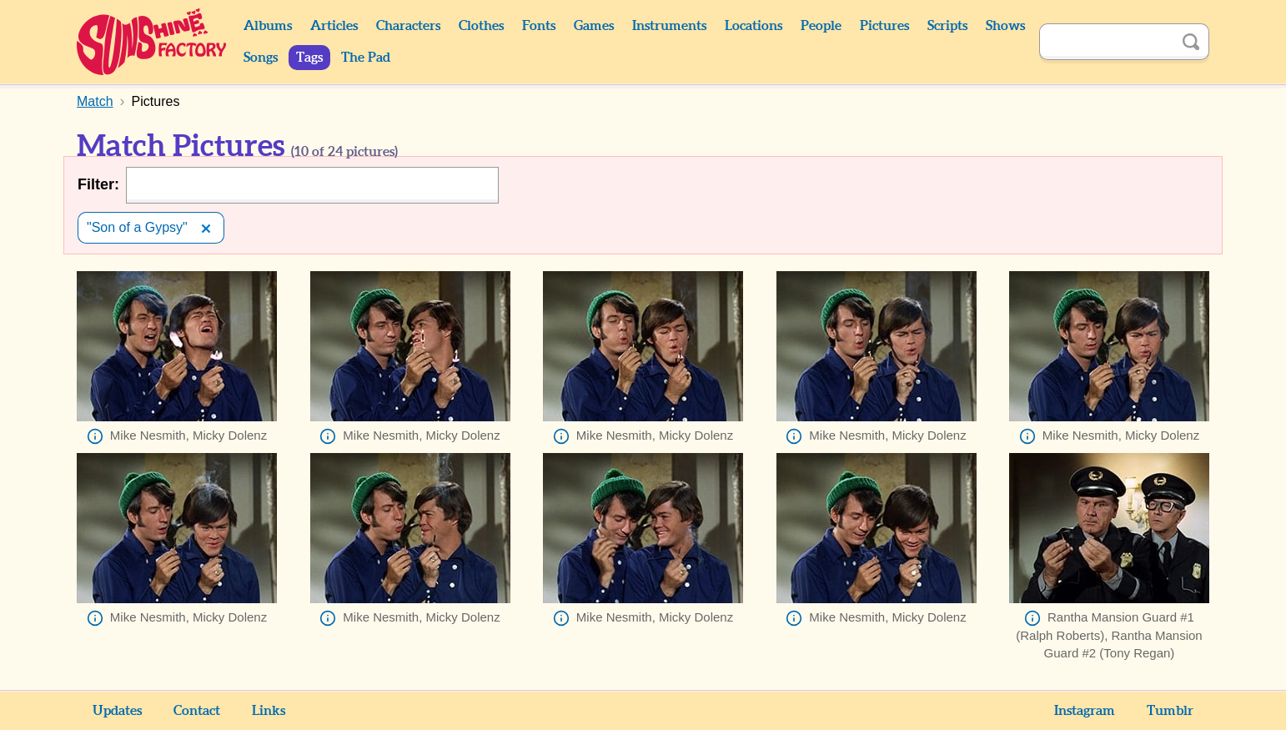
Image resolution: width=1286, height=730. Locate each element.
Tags (309, 57)
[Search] (1106, 41)
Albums (268, 26)
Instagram (1084, 710)
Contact (196, 710)
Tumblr (1170, 710)
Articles (334, 26)
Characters (408, 26)
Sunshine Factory (152, 41)
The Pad (365, 57)
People (821, 26)
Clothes (481, 26)
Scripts (947, 26)
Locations (753, 26)
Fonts (538, 26)
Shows (1005, 26)
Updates (117, 710)
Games (594, 26)
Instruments (669, 26)
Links (268, 710)
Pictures (884, 26)
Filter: (98, 184)
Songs (261, 57)
